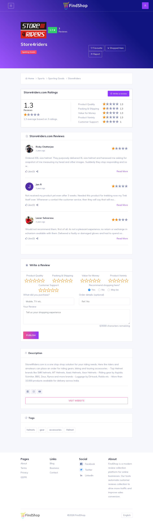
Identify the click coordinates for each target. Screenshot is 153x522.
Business (54, 468)
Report (95, 54)
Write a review (118, 93)
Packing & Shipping (62, 275)
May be (115, 289)
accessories (56, 430)
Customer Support (49, 285)
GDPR (24, 477)
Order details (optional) (91, 294)
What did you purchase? (36, 294)
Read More (122, 171)
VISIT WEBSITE (76, 401)
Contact (54, 473)
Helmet (71, 430)
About (24, 463)
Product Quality (34, 275)
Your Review (29, 306)
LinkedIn (86, 476)
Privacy (24, 473)
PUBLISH (31, 335)
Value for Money (90, 275)
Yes (93, 289)
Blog (52, 463)
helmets (31, 430)
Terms (24, 468)
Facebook (87, 464)
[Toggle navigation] (11, 5)
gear (42, 430)
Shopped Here (116, 48)
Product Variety (118, 275)
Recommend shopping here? (104, 285)
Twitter (85, 470)
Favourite (97, 48)
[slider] (32, 114)
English (126, 515)
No (103, 289)
